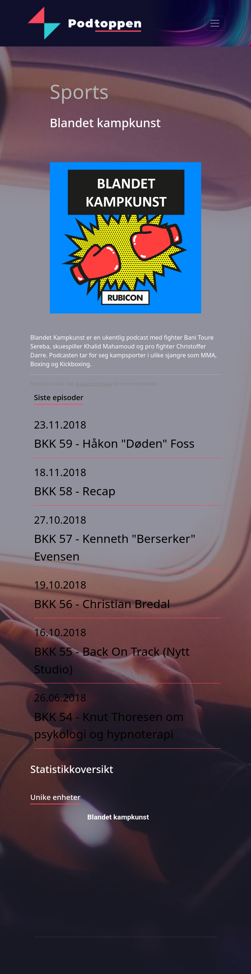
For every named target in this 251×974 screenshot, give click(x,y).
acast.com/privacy (93, 384)
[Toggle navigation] (214, 23)
